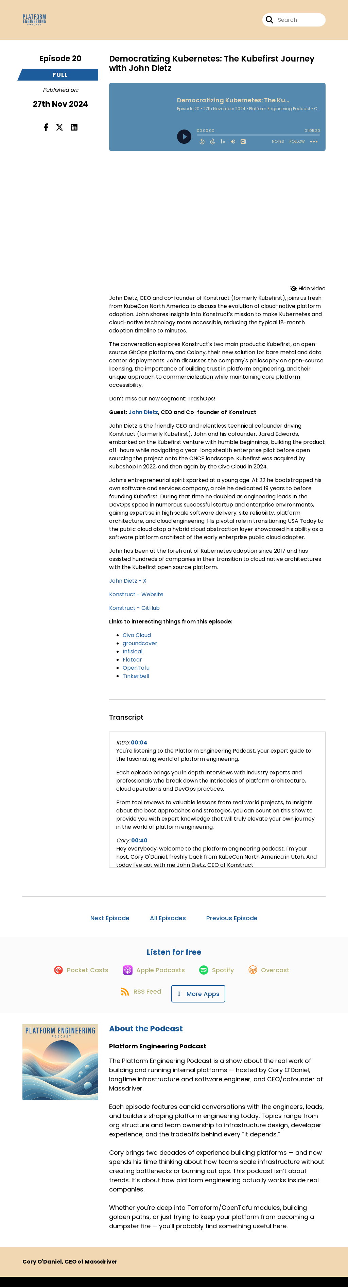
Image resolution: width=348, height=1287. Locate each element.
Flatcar (132, 664)
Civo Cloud (137, 640)
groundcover (140, 648)
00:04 (139, 747)
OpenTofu (136, 672)
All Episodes (168, 923)
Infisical (132, 656)
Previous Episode (232, 923)
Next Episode (109, 923)
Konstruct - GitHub (134, 613)
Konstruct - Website (136, 599)
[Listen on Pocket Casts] (74, 980)
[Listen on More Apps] (200, 1004)
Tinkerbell (136, 681)
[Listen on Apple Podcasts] (151, 980)
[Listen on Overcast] (273, 980)
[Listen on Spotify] (217, 980)
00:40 (139, 845)
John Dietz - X (127, 585)
